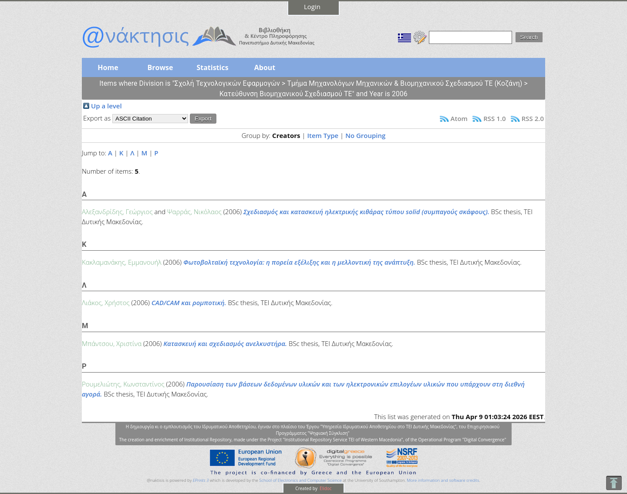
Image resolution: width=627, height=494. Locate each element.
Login (312, 6)
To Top (614, 483)
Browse (160, 67)
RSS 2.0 (533, 118)
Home (108, 67)
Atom (459, 118)
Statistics (212, 67)
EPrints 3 (201, 480)
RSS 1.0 (494, 118)
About (265, 67)
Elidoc (325, 488)
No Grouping (365, 135)
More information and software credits (443, 480)
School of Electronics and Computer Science (300, 480)
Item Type (322, 135)
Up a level (106, 105)
